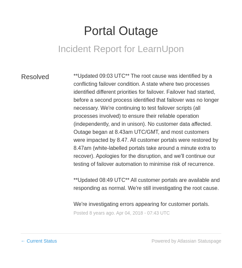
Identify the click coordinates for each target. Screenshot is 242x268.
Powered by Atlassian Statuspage (186, 241)
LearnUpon (161, 49)
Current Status (39, 241)
